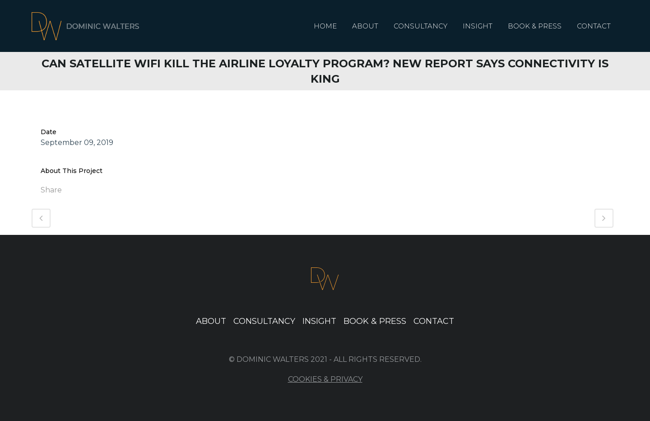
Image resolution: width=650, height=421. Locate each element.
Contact (433, 321)
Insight (319, 321)
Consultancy (264, 321)
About (211, 321)
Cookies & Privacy (325, 379)
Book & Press (375, 321)
